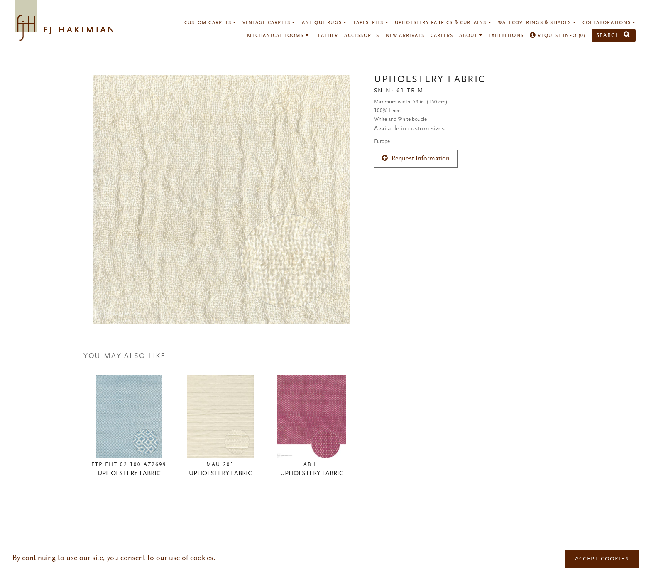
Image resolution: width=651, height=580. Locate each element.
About (470, 35)
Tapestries (370, 22)
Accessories (361, 35)
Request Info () (558, 35)
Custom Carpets (210, 22)
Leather (326, 35)
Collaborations (609, 22)
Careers (442, 35)
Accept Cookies (602, 559)
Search (613, 35)
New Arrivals (405, 35)
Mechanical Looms (278, 35)
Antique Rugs (324, 22)
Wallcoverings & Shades (537, 22)
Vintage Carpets (268, 22)
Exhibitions (506, 35)
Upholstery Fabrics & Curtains (443, 22)
